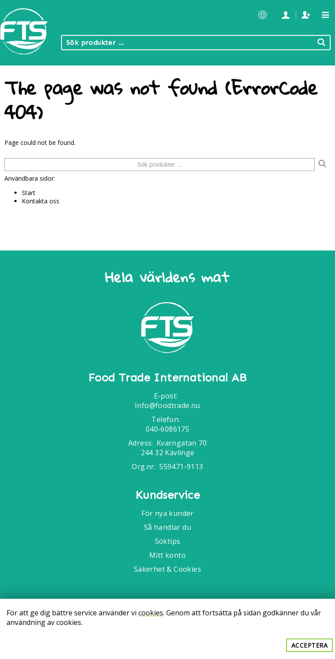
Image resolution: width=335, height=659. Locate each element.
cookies (150, 613)
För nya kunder (167, 513)
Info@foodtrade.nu (167, 405)
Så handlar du (167, 527)
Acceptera (309, 645)
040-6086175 (167, 429)
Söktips (168, 541)
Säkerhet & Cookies (167, 569)
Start (28, 193)
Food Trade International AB (167, 378)
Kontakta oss (40, 201)
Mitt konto (167, 555)
